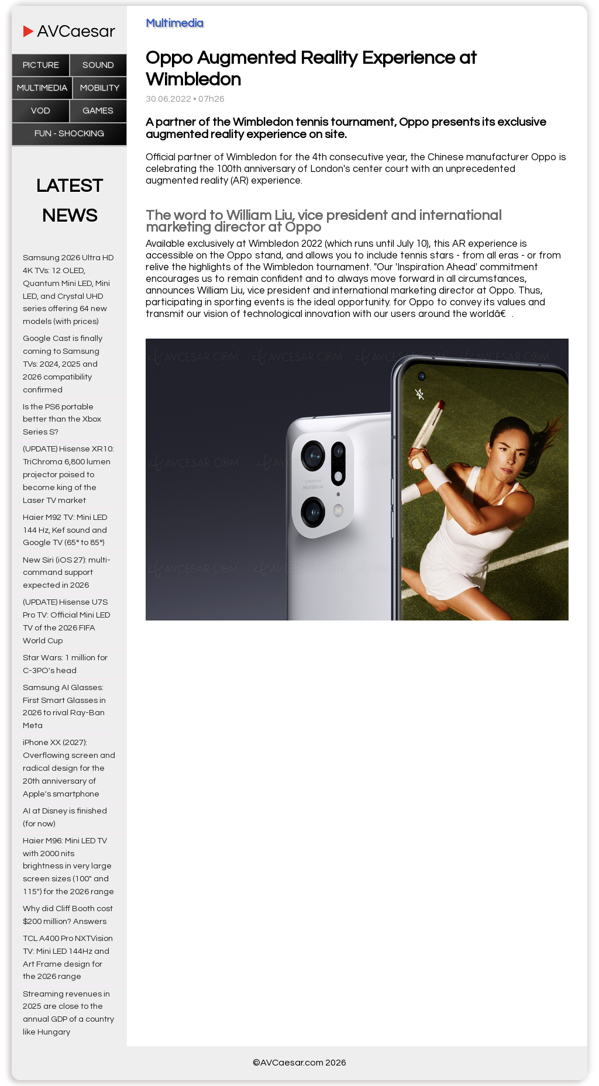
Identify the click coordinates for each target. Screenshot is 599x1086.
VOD (40, 110)
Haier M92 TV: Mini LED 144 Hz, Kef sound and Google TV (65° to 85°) (65, 530)
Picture (41, 65)
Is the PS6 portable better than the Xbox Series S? (62, 419)
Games (97, 110)
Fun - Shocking (69, 133)
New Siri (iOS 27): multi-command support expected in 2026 (67, 573)
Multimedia (42, 88)
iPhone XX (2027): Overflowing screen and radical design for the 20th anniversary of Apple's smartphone (69, 768)
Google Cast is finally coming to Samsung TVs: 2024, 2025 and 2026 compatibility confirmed (62, 364)
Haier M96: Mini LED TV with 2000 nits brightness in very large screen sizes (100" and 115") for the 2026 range (68, 866)
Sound (98, 65)
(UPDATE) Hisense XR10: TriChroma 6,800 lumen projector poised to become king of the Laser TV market (68, 474)
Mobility (99, 88)
